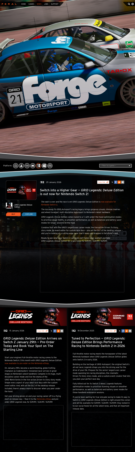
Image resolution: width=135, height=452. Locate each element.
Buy (13, 214)
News (39, 4)
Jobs (46, 4)
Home (23, 4)
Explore (29, 214)
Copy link (103, 182)
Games (31, 4)
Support (54, 4)
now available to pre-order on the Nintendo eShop (27, 363)
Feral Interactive (9, 4)
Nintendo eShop (44, 399)
